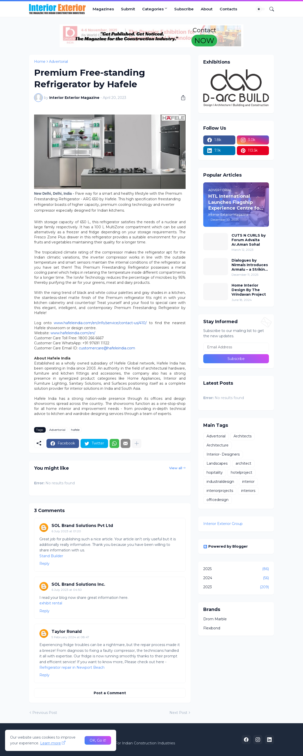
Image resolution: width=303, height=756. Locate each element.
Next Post (178, 712)
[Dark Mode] (260, 9)
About (207, 9)
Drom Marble (215, 619)
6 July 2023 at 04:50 (67, 590)
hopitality (215, 472)
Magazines (103, 9)
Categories (153, 9)
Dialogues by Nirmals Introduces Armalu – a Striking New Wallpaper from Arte (250, 265)
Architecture (218, 445)
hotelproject (241, 472)
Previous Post (44, 712)
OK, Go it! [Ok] (98, 740)
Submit (128, 9)
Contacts (228, 9)
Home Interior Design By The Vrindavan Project (249, 290)
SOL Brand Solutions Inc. (78, 584)
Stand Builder (51, 556)
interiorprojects (220, 490)
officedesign (218, 499)
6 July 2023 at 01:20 (66, 531)
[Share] (181, 97)
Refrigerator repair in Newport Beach (72, 667)
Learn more (50, 743)
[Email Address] (236, 347)
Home (39, 61)
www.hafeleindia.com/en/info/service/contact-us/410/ (100, 323)
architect (243, 463)
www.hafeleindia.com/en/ (72, 333)
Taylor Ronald (67, 631)
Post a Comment (110, 693)
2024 (236, 578)
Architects (242, 436)
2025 (236, 569)
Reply (44, 563)
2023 (236, 587)
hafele (75, 430)
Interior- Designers (223, 454)
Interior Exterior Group (223, 523)
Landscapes (217, 463)
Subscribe (184, 9)
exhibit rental (50, 603)
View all (175, 468)
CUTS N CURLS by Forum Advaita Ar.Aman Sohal (249, 240)
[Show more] (136, 443)
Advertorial (58, 61)
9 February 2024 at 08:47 (70, 637)
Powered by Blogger (225, 546)
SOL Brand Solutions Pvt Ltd (82, 525)
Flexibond (211, 628)
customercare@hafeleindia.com (107, 348)
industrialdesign (220, 481)
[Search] (269, 9)
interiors (248, 490)
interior (248, 481)
